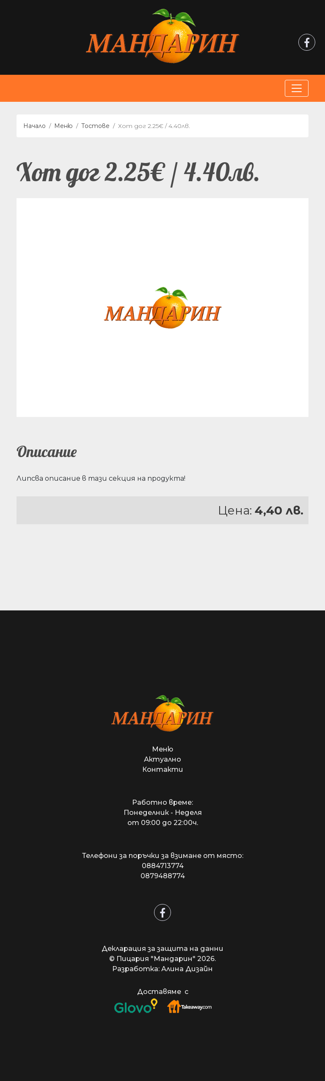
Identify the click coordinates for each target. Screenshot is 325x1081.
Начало (34, 126)
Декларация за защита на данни (162, 949)
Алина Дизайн (187, 969)
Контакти (162, 769)
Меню (63, 126)
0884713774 (163, 866)
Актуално (162, 759)
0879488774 (162, 876)
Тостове (95, 126)
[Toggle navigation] (296, 88)
